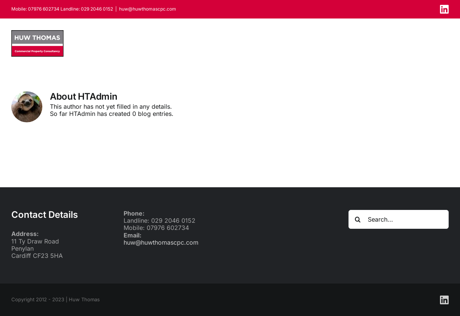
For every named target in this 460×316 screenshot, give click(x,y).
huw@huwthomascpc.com (147, 9)
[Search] (357, 219)
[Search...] (398, 219)
